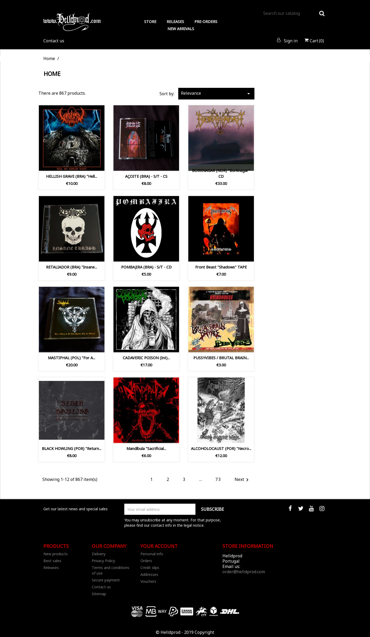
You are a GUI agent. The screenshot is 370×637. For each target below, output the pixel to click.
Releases (51, 567)
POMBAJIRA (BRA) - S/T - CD (146, 267)
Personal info (151, 553)
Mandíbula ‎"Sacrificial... (146, 448)
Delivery (99, 553)
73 (218, 479)
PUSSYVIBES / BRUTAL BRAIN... (221, 357)
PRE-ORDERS (205, 21)
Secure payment (106, 580)
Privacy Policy (103, 560)
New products (55, 553)
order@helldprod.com (243, 572)
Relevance (216, 93)
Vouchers (148, 581)
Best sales (52, 560)
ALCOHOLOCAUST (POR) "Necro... (221, 448)
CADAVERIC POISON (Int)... (146, 357)
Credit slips (149, 567)
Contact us (53, 41)
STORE (150, 21)
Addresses (149, 574)
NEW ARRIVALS (180, 28)
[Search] (294, 13)
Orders (146, 560)
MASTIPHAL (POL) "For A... (71, 357)
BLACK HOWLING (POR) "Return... (71, 448)
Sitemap (99, 593)
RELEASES (175, 21)
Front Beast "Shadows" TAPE (221, 267)
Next (242, 480)
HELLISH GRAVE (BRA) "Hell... (71, 176)
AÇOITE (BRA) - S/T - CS (146, 176)
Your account (159, 546)
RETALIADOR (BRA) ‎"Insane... (71, 267)
